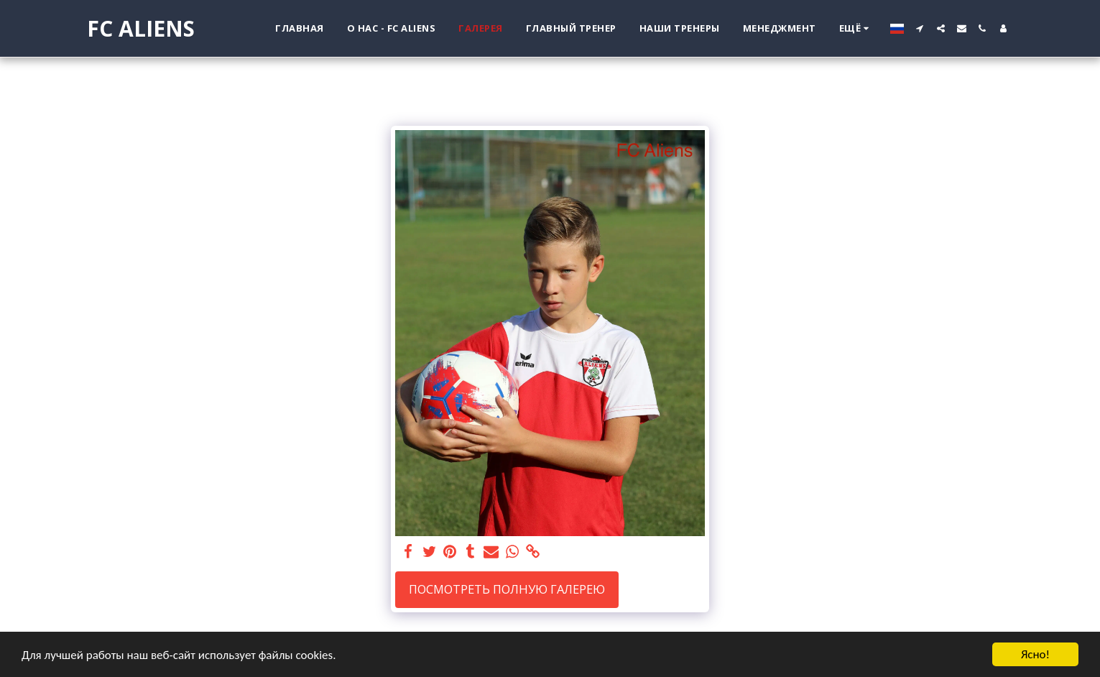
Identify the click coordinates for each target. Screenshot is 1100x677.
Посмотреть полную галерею (507, 589)
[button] (920, 28)
